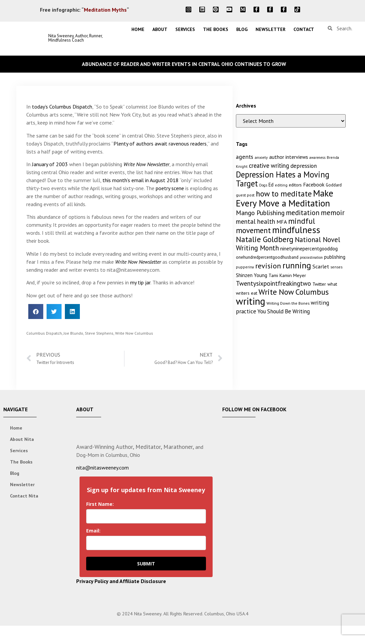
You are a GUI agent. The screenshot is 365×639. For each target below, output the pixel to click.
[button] (35, 311)
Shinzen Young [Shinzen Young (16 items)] (251, 275)
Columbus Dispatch (44, 333)
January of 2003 (50, 164)
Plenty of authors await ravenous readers (160, 143)
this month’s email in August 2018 (140, 180)
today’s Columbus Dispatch (62, 106)
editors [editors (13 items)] (295, 185)
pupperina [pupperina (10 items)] (245, 266)
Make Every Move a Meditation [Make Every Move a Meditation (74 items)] (284, 198)
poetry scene (170, 188)
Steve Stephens (99, 333)
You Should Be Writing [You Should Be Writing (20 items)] (284, 311)
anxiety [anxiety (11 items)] (261, 157)
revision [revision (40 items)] (268, 265)
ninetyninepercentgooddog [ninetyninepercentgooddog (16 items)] (309, 248)
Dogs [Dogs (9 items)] (263, 185)
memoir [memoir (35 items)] (333, 212)
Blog (242, 29)
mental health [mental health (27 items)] (255, 221)
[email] (146, 543)
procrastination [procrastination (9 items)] (311, 257)
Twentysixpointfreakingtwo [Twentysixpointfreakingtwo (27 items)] (273, 283)
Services (185, 29)
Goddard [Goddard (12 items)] (334, 185)
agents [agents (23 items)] (244, 156)
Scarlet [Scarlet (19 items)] (320, 266)
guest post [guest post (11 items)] (245, 194)
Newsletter (270, 29)
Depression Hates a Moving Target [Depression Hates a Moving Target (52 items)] (282, 179)
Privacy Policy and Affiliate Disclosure (121, 581)
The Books (215, 29)
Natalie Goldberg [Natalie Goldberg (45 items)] (264, 239)
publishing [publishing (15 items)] (334, 257)
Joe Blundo (73, 333)
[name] (146, 516)
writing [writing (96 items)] (250, 301)
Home (137, 29)
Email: (93, 530)
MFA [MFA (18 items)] (281, 221)
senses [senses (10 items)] (336, 266)
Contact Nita (24, 496)
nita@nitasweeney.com (102, 467)
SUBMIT (146, 563)
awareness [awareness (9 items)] (317, 157)
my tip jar (140, 282)
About (159, 29)
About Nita (22, 439)
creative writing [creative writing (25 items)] (269, 165)
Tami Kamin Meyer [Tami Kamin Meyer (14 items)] (287, 275)
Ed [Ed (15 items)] (271, 184)
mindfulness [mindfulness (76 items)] (296, 230)
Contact (303, 29)
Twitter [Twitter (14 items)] (319, 284)
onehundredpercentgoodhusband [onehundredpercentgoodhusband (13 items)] (267, 257)
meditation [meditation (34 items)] (302, 212)
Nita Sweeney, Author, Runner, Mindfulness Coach (75, 38)
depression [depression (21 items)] (303, 165)
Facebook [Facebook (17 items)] (313, 184)
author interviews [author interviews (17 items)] (288, 157)
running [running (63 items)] (296, 265)
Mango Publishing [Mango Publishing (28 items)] (260, 212)
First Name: (100, 504)
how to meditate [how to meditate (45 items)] (284, 193)
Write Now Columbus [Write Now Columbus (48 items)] (294, 292)
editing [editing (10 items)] (281, 184)
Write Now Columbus (134, 333)
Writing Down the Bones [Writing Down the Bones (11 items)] (288, 303)
